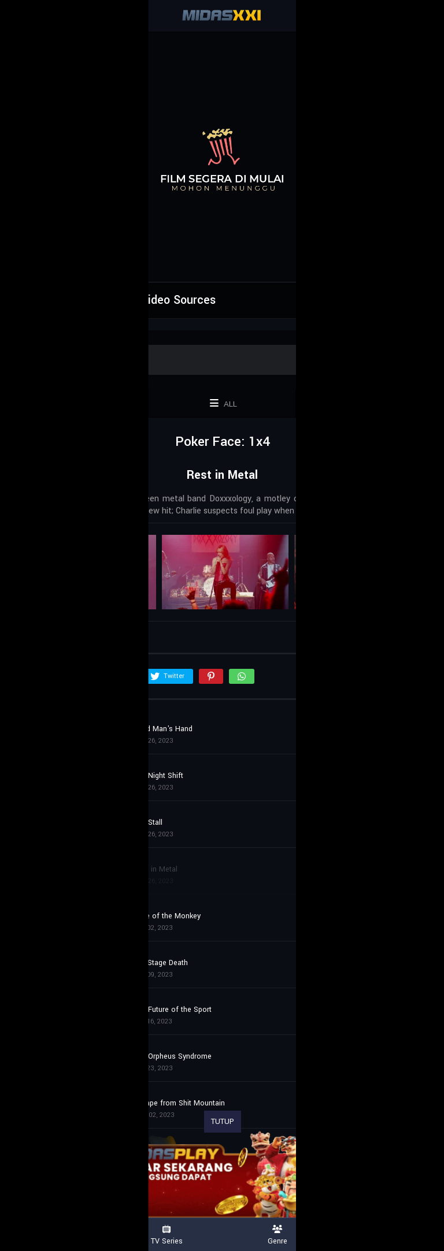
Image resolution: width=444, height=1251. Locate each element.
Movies (55, 1235)
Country (388, 1235)
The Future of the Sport (173, 1009)
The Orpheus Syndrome (173, 1056)
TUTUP (222, 1121)
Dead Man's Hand (163, 729)
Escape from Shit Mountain (179, 1103)
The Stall (148, 822)
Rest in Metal (155, 869)
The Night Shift (158, 775)
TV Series (166, 1235)
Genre (277, 1235)
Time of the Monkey (167, 916)
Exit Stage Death (161, 963)
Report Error (362, 299)
